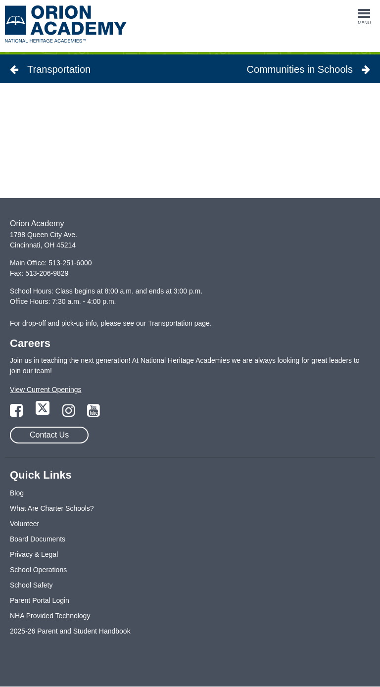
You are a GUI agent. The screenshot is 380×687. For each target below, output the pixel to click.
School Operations (38, 570)
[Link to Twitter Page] (43, 413)
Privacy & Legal (34, 554)
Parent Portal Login (39, 600)
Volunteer (24, 524)
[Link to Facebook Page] (17, 413)
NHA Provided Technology (50, 616)
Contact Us (49, 435)
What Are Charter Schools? (52, 508)
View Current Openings (45, 389)
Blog (17, 493)
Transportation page (179, 323)
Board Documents (37, 539)
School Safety (31, 585)
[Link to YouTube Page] (93, 413)
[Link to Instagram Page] (69, 413)
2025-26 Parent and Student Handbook (70, 631)
